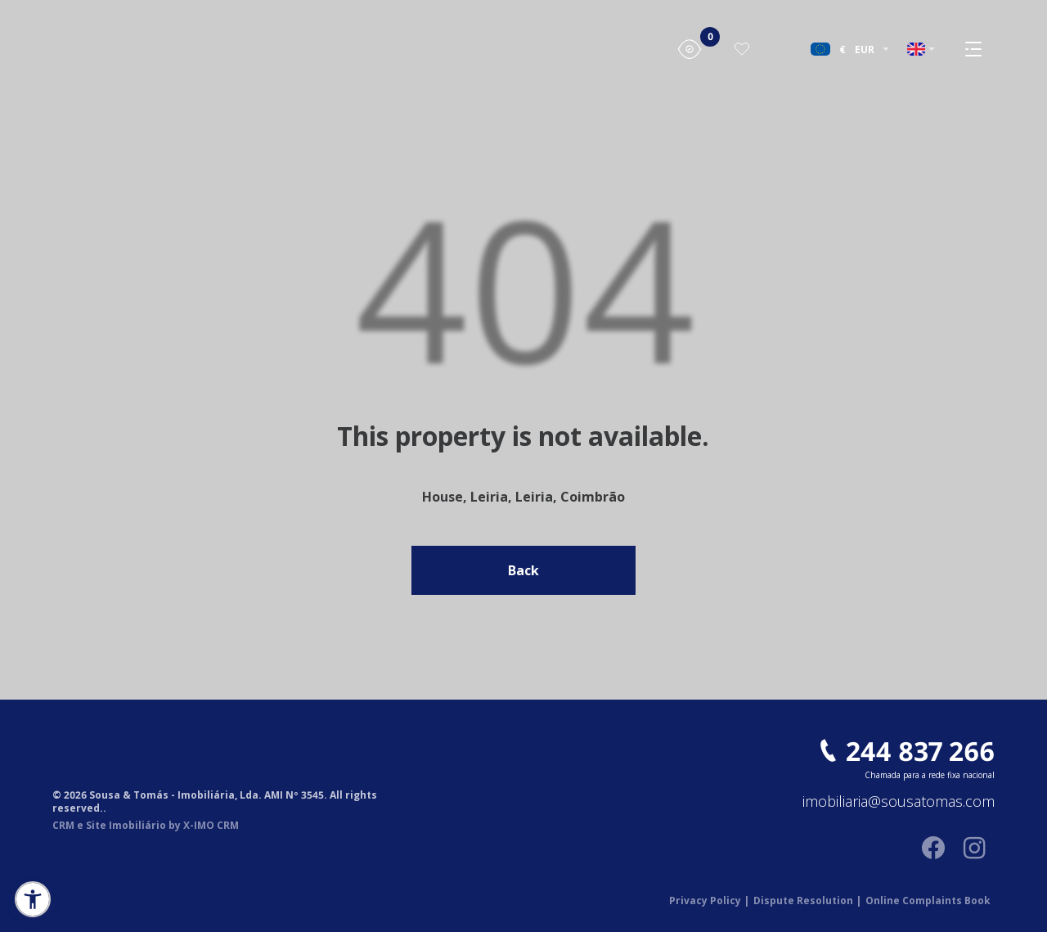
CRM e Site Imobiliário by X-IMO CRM (145, 825)
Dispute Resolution (807, 900)
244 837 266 (920, 750)
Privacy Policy (709, 900)
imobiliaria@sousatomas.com (898, 802)
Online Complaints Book (928, 900)
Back (523, 570)
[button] (32, 899)
